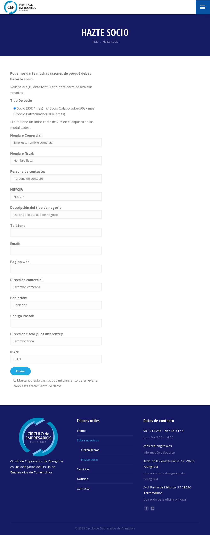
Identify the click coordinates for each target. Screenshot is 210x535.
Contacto (83, 488)
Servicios (83, 469)
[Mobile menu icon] (203, 7)
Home (81, 431)
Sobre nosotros (88, 440)
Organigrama (90, 450)
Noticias (82, 479)
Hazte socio (89, 459)
